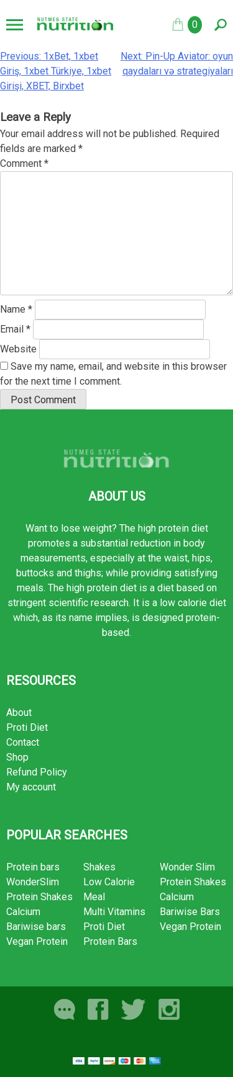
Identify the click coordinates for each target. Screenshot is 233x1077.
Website (18, 349)
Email (15, 329)
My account (31, 787)
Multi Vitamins (114, 912)
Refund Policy (36, 772)
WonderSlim (32, 882)
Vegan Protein (37, 941)
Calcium (23, 912)
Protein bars (33, 867)
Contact (22, 742)
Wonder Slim (187, 867)
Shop (17, 757)
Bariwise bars (36, 926)
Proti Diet (27, 727)
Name (16, 309)
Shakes (99, 867)
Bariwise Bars (190, 912)
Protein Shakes (39, 897)
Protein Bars (110, 941)
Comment (24, 163)
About (19, 712)
